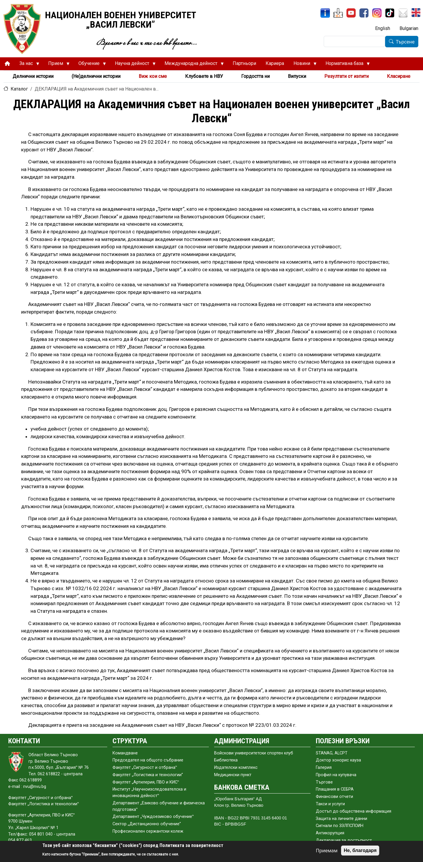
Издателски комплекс (236, 767)
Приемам (327, 850)
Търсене (405, 42)
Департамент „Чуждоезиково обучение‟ (153, 816)
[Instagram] (377, 13)
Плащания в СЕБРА (335, 789)
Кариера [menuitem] (275, 63)
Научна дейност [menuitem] (133, 65)
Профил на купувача (336, 774)
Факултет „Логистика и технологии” (148, 774)
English (382, 28)
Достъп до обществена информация (353, 811)
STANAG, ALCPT (332, 753)
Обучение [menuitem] (90, 65)
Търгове (324, 782)
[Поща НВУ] (403, 13)
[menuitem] (7, 64)
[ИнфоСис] (325, 13)
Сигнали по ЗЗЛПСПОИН (339, 825)
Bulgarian (409, 28)
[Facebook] (364, 13)
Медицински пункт (232, 774)
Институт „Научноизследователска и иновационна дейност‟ (149, 792)
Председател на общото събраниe (148, 760)
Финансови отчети (334, 796)
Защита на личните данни (341, 818)
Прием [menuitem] (56, 65)
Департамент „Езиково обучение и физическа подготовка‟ (159, 806)
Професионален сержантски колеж (148, 831)
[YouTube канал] (351, 13)
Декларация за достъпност (344, 840)
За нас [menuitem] (27, 65)
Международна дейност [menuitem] (192, 65)
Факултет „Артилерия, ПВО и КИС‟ (146, 782)
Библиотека (226, 760)
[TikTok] (390, 13)
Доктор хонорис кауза (338, 760)
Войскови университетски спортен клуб (253, 753)
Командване (125, 753)
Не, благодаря (360, 850)
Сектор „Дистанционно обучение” (147, 823)
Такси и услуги (330, 803)
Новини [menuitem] (303, 65)
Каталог (19, 89)
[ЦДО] (338, 13)
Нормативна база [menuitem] (345, 65)
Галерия (324, 767)
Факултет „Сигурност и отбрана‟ (145, 767)
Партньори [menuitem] (244, 63)
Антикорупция (330, 833)
